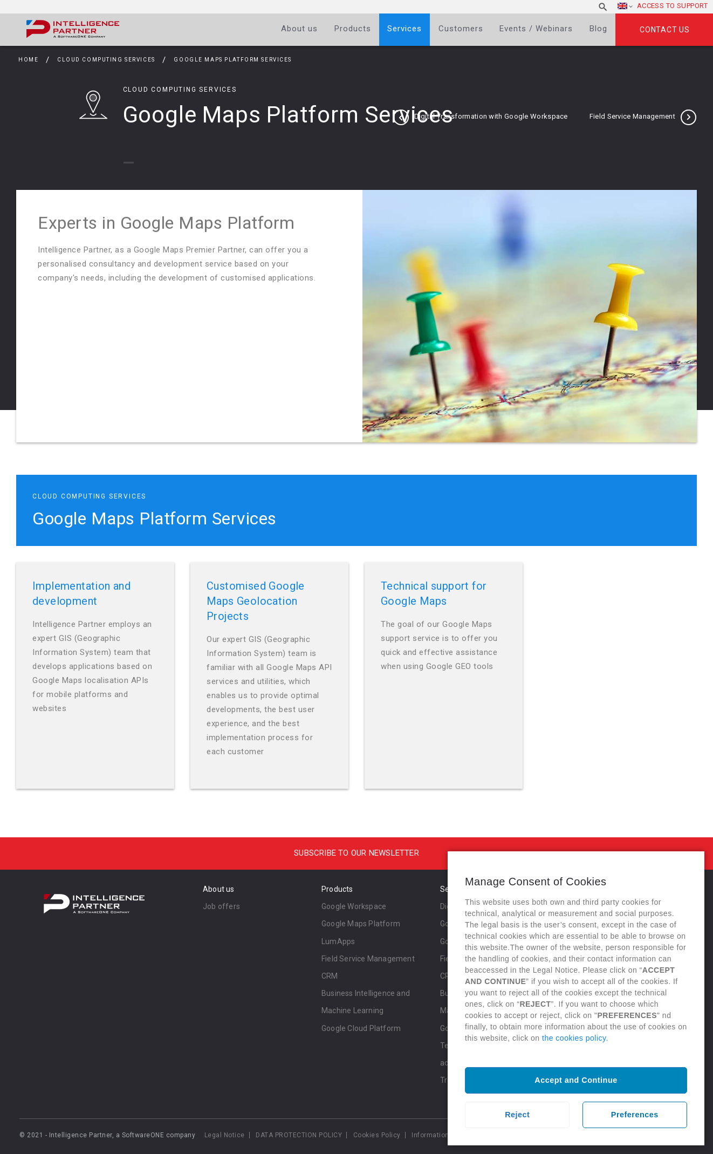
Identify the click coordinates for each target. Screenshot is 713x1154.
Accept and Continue (575, 1080)
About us (299, 28)
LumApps (338, 941)
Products (352, 28)
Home (28, 60)
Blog (598, 28)
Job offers (221, 906)
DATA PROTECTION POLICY (299, 1135)
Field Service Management (632, 116)
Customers (460, 28)
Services (404, 28)
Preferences (635, 1114)
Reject (517, 1114)
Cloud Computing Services (107, 60)
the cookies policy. (575, 1038)
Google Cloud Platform (361, 1028)
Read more (95, 675)
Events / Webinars (536, 28)
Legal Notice (224, 1135)
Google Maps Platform (360, 923)
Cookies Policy (377, 1135)
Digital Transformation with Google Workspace (491, 116)
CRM (329, 976)
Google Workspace (353, 906)
